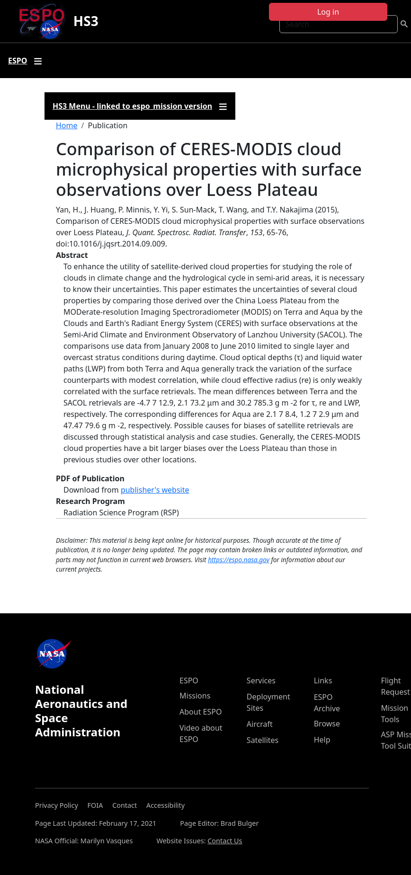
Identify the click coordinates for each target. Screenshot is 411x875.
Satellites (262, 740)
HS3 (85, 21)
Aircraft (260, 724)
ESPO (188, 680)
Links (323, 680)
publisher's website (155, 490)
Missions (194, 695)
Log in (328, 12)
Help (322, 739)
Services (261, 680)
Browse (327, 723)
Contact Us (224, 840)
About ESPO (200, 712)
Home (67, 125)
